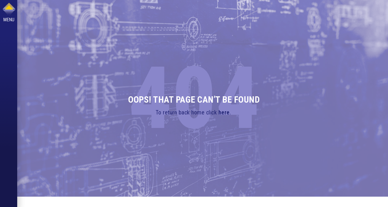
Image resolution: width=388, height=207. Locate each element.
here (224, 112)
